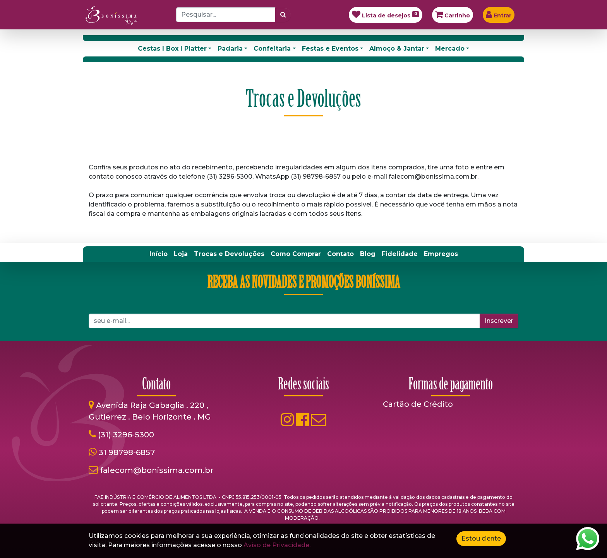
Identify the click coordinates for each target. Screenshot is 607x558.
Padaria (230, 48)
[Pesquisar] (283, 14)
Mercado (450, 48)
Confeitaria (272, 48)
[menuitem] (158, 254)
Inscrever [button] (499, 320)
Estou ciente (481, 538)
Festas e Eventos (330, 48)
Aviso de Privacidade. (276, 545)
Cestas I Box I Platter (172, 48)
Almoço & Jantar (396, 48)
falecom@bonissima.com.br (156, 470)
